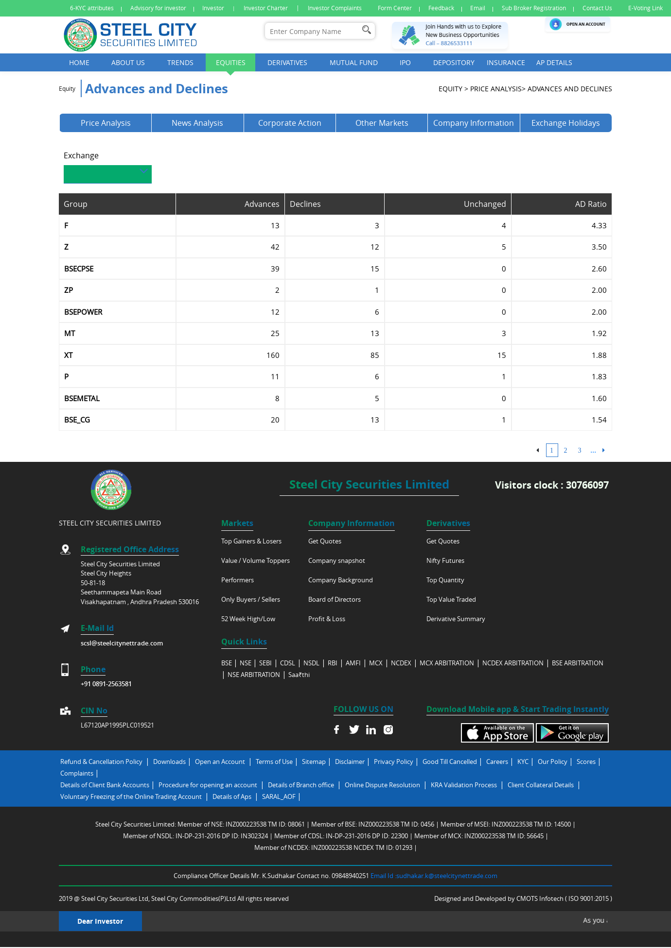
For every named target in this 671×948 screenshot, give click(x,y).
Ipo (405, 62)
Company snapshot (336, 560)
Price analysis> (498, 92)
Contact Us (597, 8)
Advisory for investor (158, 8)
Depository (454, 62)
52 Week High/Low (248, 618)
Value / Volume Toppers (255, 560)
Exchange (81, 158)
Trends (180, 62)
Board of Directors (334, 599)
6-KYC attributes (92, 8)
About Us (128, 62)
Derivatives (287, 62)
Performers (237, 580)
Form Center (395, 8)
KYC (523, 761)
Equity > (453, 92)
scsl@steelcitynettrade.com (122, 643)
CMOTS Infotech (540, 898)
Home (79, 62)
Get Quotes (324, 541)
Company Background (340, 580)
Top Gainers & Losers (251, 541)
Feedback (441, 8)
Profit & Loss (326, 618)
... (593, 453)
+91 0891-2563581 (106, 683)
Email (477, 8)
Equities (231, 62)
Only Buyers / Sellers (250, 599)
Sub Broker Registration (534, 8)
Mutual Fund (354, 62)
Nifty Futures (445, 560)
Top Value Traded (451, 599)
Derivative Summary (455, 618)
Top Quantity (445, 580)
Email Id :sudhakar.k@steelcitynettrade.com (434, 875)
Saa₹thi (299, 674)
